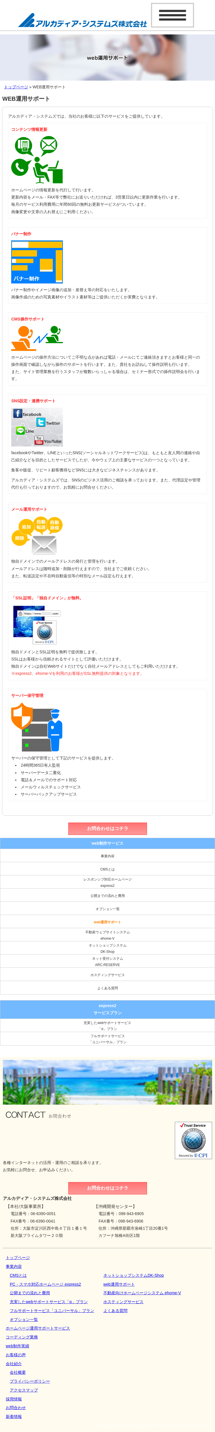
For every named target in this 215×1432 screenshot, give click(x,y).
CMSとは (107, 869)
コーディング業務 (22, 1337)
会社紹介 (14, 1363)
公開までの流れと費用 (107, 896)
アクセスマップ (24, 1390)
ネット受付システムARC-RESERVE (107, 962)
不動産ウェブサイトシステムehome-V (107, 935)
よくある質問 (107, 988)
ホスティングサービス (107, 975)
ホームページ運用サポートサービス (38, 1328)
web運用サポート (107, 922)
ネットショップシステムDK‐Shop (108, 948)
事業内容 (108, 856)
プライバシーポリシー (30, 1381)
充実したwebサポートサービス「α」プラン (107, 1026)
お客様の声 (16, 1355)
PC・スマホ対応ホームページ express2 (45, 1284)
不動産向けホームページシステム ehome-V (142, 1293)
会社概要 (18, 1372)
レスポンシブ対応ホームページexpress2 (108, 882)
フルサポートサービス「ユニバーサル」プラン (108, 1039)
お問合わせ (16, 1407)
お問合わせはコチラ (107, 828)
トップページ (16, 87)
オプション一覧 (108, 909)
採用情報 (14, 1399)
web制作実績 (17, 1346)
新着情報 (14, 1416)
